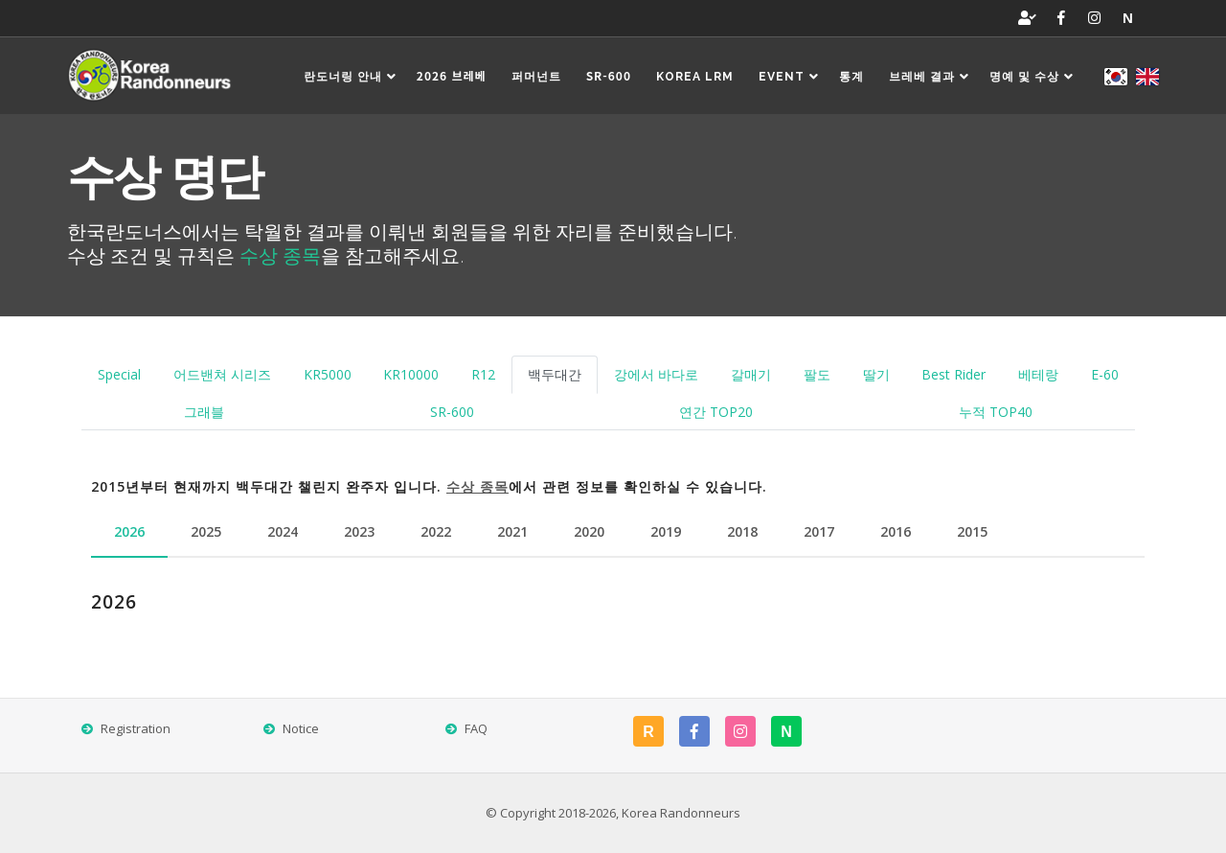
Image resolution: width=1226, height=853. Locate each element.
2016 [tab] (895, 531)
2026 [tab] (129, 531)
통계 (851, 76)
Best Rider (953, 374)
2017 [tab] (819, 531)
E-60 (1105, 374)
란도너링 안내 (352, 76)
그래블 (204, 412)
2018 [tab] (742, 531)
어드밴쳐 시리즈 (222, 374)
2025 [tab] (206, 531)
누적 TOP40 (996, 412)
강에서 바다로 (656, 374)
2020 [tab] (589, 531)
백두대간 (554, 374)
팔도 (817, 374)
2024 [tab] (282, 531)
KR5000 (328, 374)
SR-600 (452, 412)
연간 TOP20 (716, 412)
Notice (301, 728)
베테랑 (1038, 374)
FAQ (476, 728)
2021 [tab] (512, 531)
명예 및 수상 (1033, 76)
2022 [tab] (435, 531)
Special (119, 374)
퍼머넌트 (536, 76)
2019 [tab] (665, 531)
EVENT (791, 76)
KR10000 (411, 374)
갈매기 (751, 374)
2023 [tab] (359, 531)
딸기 (876, 374)
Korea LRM (695, 76)
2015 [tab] (972, 531)
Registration (135, 728)
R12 (483, 374)
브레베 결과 (931, 76)
